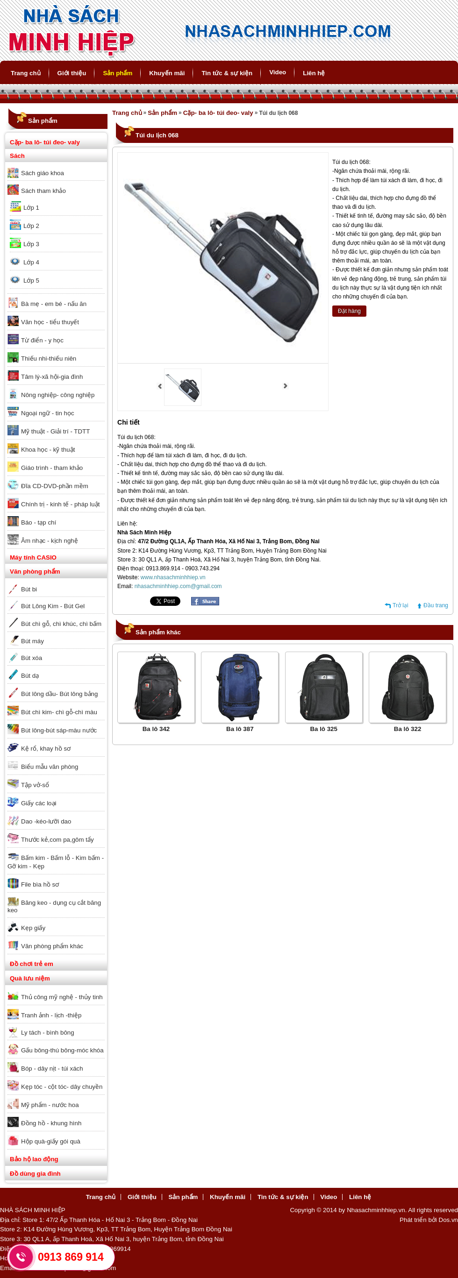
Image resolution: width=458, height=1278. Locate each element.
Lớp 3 (31, 244)
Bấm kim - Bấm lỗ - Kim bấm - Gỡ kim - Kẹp (55, 862)
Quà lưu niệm (30, 978)
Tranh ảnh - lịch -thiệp (51, 1015)
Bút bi (29, 589)
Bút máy (32, 641)
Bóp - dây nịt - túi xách (52, 1068)
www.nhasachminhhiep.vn (173, 577)
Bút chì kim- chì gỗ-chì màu (59, 712)
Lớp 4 (31, 262)
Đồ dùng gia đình (35, 1173)
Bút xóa (31, 657)
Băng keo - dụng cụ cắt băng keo (54, 906)
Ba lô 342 (156, 728)
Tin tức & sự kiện (226, 73)
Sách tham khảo (43, 190)
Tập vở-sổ (35, 784)
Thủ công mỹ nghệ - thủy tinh (62, 997)
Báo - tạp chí (38, 522)
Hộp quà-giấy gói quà (50, 1141)
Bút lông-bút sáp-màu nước (59, 730)
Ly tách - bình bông (47, 1032)
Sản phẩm (117, 73)
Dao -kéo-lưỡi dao (46, 821)
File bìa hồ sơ (40, 884)
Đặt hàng (349, 311)
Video (277, 72)
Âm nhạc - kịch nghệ (49, 540)
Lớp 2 (31, 225)
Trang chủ (26, 73)
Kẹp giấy (33, 927)
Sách (17, 155)
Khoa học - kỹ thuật (48, 449)
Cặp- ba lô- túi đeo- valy (45, 142)
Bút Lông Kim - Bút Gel (53, 606)
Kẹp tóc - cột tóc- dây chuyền (61, 1086)
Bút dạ (30, 675)
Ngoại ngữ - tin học (47, 413)
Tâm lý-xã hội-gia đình (52, 376)
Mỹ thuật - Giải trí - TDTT (55, 431)
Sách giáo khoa (42, 173)
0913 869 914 (71, 1257)
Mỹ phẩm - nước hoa (50, 1104)
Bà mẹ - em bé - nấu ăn (53, 303)
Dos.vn (448, 1219)
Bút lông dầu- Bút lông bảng (59, 693)
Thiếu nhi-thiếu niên (48, 358)
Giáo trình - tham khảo (52, 467)
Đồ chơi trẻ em (31, 963)
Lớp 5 (31, 280)
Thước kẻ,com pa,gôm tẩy (57, 839)
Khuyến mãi (167, 73)
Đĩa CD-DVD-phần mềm (54, 486)
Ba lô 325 (323, 728)
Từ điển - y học (42, 340)
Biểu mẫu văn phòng (49, 766)
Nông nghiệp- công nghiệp (58, 394)
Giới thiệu (71, 73)
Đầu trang (435, 605)
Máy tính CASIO (33, 557)
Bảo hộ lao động (34, 1159)
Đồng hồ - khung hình (51, 1123)
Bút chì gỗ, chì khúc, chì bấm (61, 623)
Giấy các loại (38, 803)
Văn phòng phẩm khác (52, 946)
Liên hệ (314, 73)
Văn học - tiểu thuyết (50, 322)
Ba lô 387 (240, 728)
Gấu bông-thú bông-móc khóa (62, 1050)
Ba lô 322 (408, 728)
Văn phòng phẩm (35, 571)
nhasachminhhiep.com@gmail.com (178, 586)
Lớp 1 (31, 207)
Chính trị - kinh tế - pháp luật (60, 504)
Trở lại (400, 605)
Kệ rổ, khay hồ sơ (46, 748)
